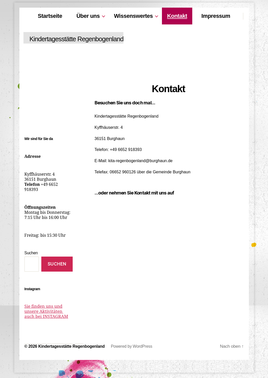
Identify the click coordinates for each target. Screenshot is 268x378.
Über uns (88, 16)
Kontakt (177, 16)
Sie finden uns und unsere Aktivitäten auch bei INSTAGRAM (48, 311)
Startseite (50, 16)
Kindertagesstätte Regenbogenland (83, 39)
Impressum (215, 16)
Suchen (31, 253)
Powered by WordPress (131, 346)
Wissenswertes (133, 16)
